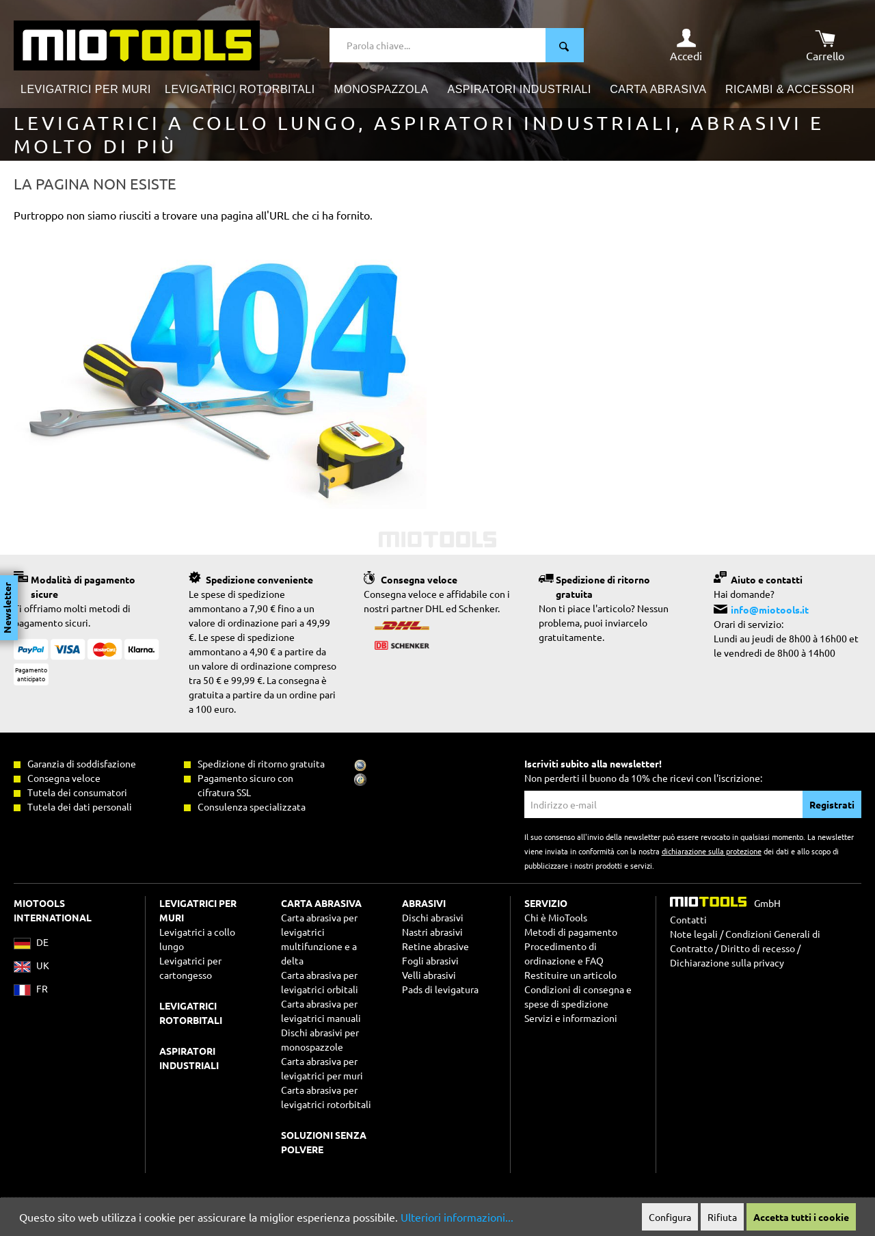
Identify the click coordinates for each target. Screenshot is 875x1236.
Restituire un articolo (570, 975)
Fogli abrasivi (430, 960)
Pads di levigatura (440, 989)
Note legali (694, 934)
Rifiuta (722, 1217)
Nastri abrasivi (432, 931)
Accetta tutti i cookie (801, 1217)
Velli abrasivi (429, 975)
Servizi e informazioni (570, 1018)
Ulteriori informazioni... (457, 1217)
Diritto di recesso (758, 948)
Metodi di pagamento (570, 931)
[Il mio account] (686, 45)
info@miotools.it (770, 609)
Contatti (688, 919)
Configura (670, 1217)
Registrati (831, 804)
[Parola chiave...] (437, 45)
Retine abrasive (435, 946)
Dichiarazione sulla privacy (727, 962)
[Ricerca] (565, 45)
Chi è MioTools (555, 917)
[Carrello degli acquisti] (825, 45)
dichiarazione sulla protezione (712, 850)
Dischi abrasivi (432, 917)
